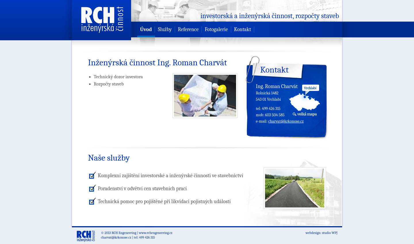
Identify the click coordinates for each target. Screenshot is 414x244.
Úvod (146, 29)
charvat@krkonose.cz (286, 121)
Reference (188, 29)
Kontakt (242, 29)
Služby (165, 29)
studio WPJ (330, 233)
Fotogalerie (216, 29)
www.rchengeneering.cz (155, 233)
